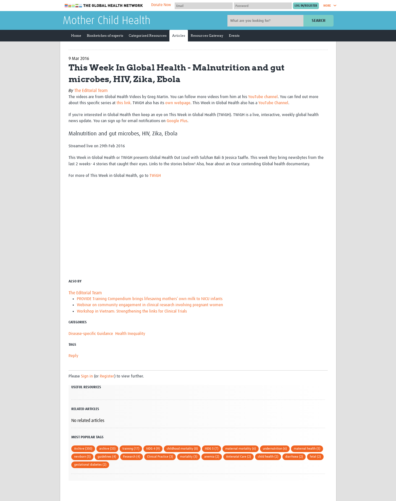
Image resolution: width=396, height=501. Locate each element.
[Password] (263, 5)
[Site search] (266, 21)
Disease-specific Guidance (91, 334)
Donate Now (161, 5)
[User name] (204, 5)
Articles (178, 35)
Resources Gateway (207, 35)
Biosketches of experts (105, 35)
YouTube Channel (273, 103)
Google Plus (177, 121)
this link (123, 103)
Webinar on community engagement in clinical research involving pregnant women (150, 305)
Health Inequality (130, 334)
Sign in (87, 376)
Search (318, 21)
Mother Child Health (106, 21)
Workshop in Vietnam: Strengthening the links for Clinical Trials (132, 311)
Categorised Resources (148, 35)
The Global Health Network (104, 5)
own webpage (177, 103)
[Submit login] (306, 5)
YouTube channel (263, 97)
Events (234, 35)
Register (107, 376)
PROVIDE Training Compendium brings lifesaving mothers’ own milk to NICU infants (149, 299)
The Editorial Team (90, 90)
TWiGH (155, 176)
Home (76, 35)
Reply (73, 356)
